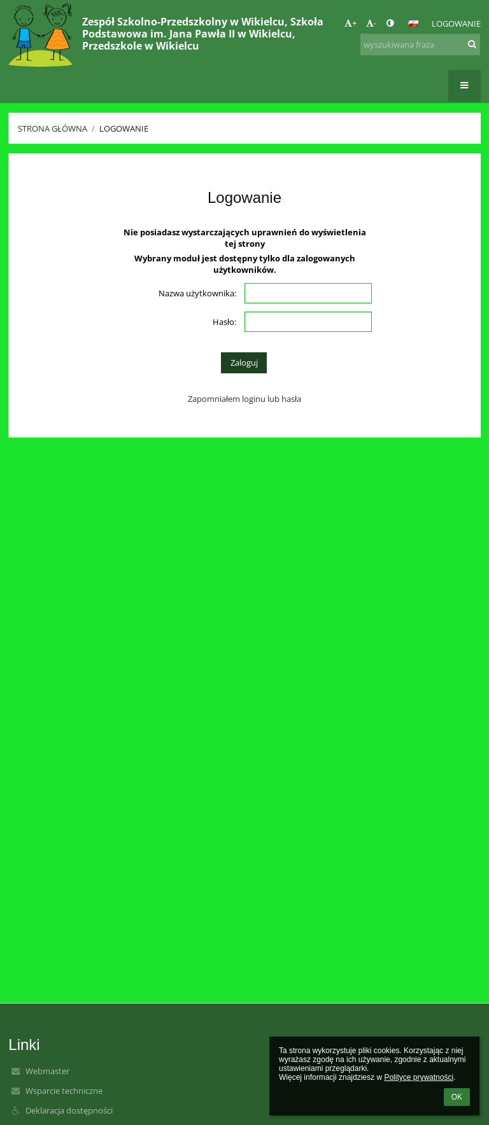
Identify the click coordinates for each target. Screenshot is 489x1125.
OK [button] (456, 1097)
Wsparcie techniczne (64, 1090)
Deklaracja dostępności (69, 1110)
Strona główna (52, 128)
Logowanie (456, 23)
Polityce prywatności (418, 1077)
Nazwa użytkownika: (197, 293)
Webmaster (47, 1071)
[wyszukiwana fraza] (420, 44)
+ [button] (350, 23)
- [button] (371, 23)
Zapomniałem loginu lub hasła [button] (244, 398)
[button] (413, 23)
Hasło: (224, 322)
